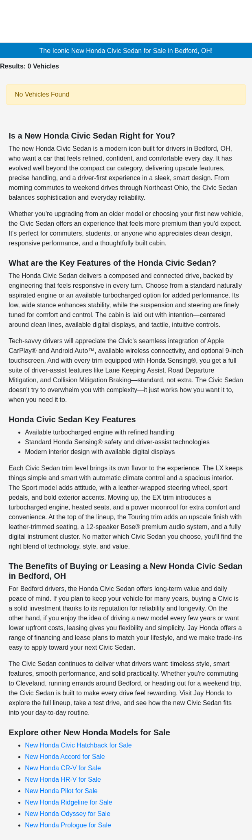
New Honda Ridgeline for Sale (68, 802)
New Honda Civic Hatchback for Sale (78, 745)
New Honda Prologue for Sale (68, 825)
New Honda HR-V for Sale (63, 779)
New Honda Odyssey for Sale (67, 813)
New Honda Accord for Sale (65, 756)
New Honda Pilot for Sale (61, 790)
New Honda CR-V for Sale (63, 768)
